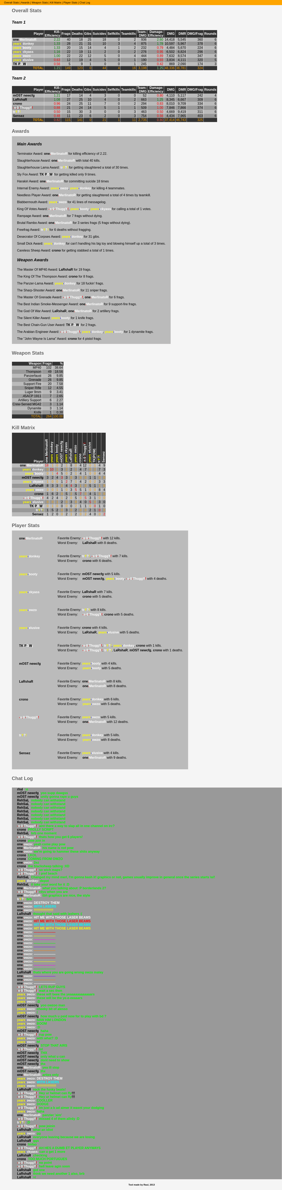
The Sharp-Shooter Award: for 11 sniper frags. (62, 290)
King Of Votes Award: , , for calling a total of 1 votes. (84, 209)
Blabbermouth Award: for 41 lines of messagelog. (61, 202)
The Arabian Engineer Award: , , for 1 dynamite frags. (85, 331)
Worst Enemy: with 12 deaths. (93, 722)
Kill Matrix (55, 2)
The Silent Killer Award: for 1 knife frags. (55, 318)
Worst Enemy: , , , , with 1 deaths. (120, 650)
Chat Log (85, 2)
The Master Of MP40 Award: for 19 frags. (54, 269)
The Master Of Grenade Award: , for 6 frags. (71, 297)
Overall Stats (11, 2)
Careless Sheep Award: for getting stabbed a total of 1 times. (65, 250)
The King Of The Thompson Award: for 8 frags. (55, 276)
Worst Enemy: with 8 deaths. (87, 543)
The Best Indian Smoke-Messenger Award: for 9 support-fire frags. (77, 304)
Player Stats (70, 2)
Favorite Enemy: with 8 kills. (82, 609)
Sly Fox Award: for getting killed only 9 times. (56, 174)
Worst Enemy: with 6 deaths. (85, 560)
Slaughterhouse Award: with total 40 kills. (58, 160)
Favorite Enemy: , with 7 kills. (93, 556)
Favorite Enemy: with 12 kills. (89, 538)
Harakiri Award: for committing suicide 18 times (63, 181)
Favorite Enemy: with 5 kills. (89, 574)
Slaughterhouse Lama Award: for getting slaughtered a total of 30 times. (73, 167)
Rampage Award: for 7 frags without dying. (59, 216)
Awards (25, 2)
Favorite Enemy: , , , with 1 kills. (110, 645)
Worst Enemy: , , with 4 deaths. (112, 578)
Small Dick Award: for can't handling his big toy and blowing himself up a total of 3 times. (91, 243)
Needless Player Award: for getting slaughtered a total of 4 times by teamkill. (84, 195)
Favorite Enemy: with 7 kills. (85, 592)
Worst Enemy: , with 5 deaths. (96, 614)
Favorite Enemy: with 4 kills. (83, 627)
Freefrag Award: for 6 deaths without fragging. (54, 229)
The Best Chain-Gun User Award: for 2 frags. (56, 325)
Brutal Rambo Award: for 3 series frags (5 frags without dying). (74, 222)
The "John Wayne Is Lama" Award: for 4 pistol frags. (59, 338)
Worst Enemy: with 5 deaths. (85, 596)
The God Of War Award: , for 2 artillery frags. (68, 311)
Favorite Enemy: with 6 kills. (89, 699)
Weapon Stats (40, 2)
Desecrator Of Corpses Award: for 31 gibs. (58, 236)
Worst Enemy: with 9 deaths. (92, 757)
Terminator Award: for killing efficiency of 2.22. (62, 153)
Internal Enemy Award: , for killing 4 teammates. (71, 188)
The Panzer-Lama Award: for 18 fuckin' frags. (60, 283)
